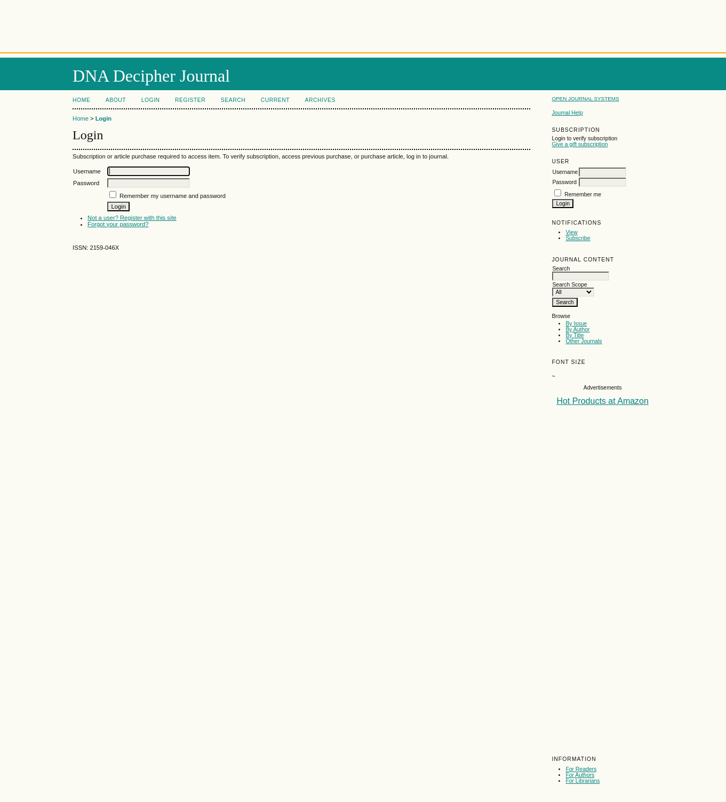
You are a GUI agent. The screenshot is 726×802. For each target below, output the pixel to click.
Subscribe (577, 238)
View (571, 232)
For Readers (580, 769)
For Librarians (582, 781)
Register (190, 100)
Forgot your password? (117, 224)
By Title (574, 335)
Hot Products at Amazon (602, 401)
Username (565, 172)
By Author (577, 329)
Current (275, 100)
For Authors (579, 775)
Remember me (582, 194)
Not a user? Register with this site (132, 218)
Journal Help (567, 113)
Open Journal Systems (585, 98)
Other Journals (583, 341)
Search (233, 100)
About (116, 100)
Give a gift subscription (580, 144)
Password (564, 182)
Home (81, 100)
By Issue (576, 324)
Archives (320, 100)
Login (150, 100)
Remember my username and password (172, 196)
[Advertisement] (363, 24)
